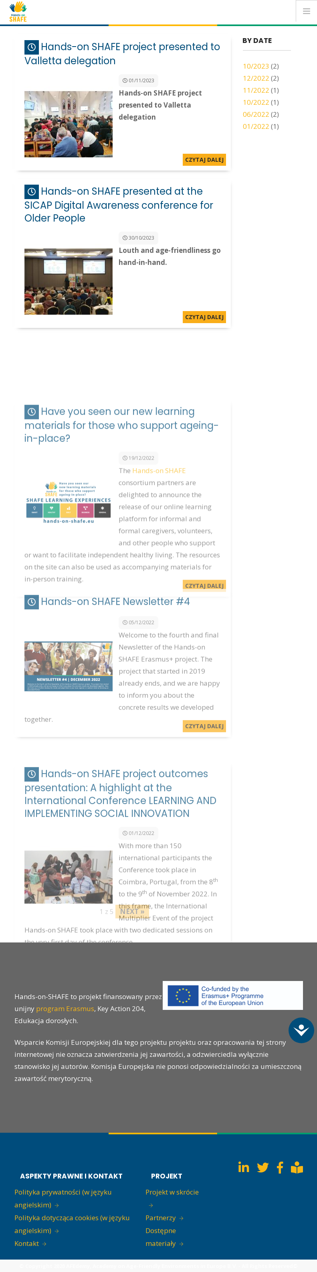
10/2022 (256, 102)
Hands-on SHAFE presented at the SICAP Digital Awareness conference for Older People (118, 205)
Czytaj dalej (204, 159)
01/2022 (256, 126)
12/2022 (256, 78)
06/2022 (256, 114)
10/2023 (256, 66)
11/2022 (256, 90)
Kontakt (26, 1243)
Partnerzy (160, 1217)
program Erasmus (65, 1008)
